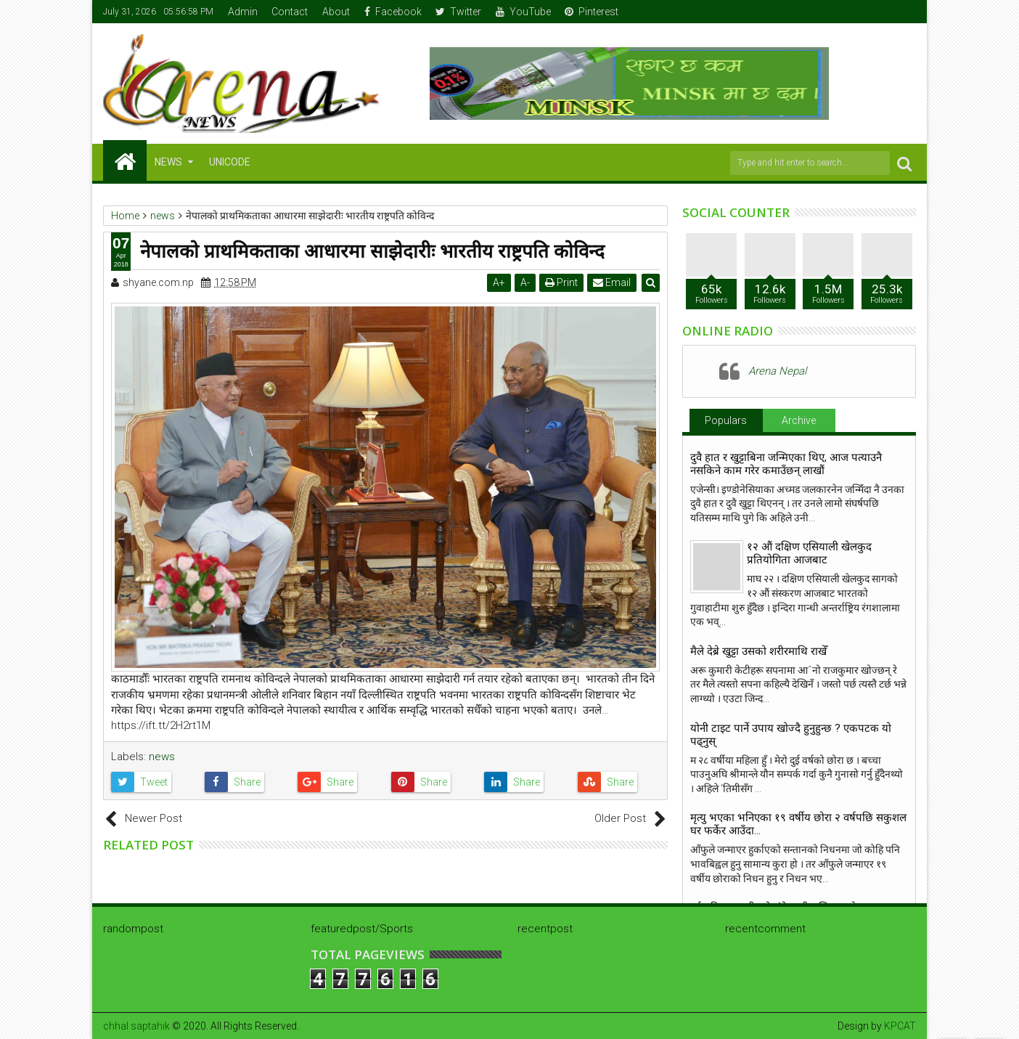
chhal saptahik (136, 1026)
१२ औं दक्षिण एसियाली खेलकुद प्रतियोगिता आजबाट (809, 553)
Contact (289, 11)
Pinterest (591, 11)
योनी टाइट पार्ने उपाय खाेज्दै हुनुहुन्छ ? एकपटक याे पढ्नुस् (790, 735)
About (336, 11)
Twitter (458, 11)
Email (612, 282)
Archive (799, 420)
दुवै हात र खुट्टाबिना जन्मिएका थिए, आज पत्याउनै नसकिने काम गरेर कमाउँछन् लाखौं (786, 464)
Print (561, 282)
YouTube (523, 11)
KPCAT (900, 1026)
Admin (243, 11)
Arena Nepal (777, 371)
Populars (726, 420)
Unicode (229, 162)
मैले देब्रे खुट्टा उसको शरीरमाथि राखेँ (758, 651)
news (162, 756)
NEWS (168, 162)
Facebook (393, 11)
